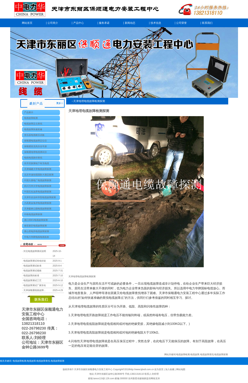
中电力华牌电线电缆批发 (36, 237)
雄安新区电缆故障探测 (35, 225)
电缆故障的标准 (31, 275)
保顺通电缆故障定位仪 (35, 140)
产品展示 (28, 112)
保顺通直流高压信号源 (35, 146)
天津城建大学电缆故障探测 (37, 169)
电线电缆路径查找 (33, 157)
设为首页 (159, 369)
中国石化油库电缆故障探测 (37, 191)
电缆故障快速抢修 (33, 129)
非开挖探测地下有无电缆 (36, 163)
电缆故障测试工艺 (32, 280)
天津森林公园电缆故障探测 (37, 208)
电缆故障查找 (207, 354)
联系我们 (207, 23)
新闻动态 (130, 23)
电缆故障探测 (221, 354)
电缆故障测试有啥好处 (34, 260)
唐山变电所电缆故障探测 (36, 231)
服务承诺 (104, 23)
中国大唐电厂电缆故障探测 (37, 180)
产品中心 (78, 23)
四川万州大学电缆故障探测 (37, 186)
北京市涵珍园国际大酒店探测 (39, 174)
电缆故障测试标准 (32, 265)
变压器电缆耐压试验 (34, 135)
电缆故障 (194, 354)
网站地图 (180, 369)
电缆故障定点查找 (33, 123)
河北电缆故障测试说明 (34, 251)
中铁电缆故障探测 (33, 214)
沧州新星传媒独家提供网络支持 (144, 378)
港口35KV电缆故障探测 (36, 220)
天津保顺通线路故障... (34, 290)
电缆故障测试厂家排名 (34, 285)
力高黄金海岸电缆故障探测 (37, 203)
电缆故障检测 (31, 118)
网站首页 (27, 23)
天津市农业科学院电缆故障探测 (40, 197)
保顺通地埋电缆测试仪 (35, 152)
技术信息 (156, 23)
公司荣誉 (181, 23)
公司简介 (52, 23)
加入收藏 (170, 369)
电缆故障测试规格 (32, 270)
